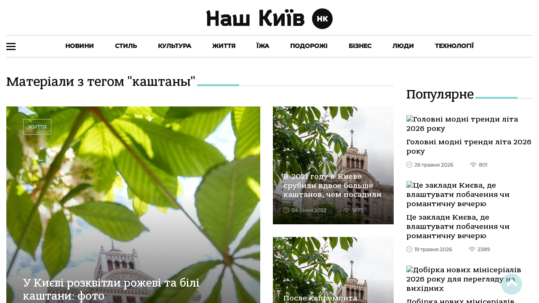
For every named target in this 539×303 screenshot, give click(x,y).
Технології (454, 46)
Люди (403, 46)
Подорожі (309, 46)
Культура (174, 46)
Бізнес (360, 46)
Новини (79, 46)
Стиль (126, 46)
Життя (223, 46)
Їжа (262, 46)
